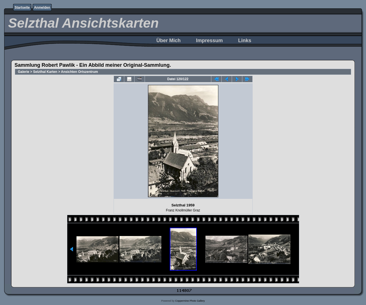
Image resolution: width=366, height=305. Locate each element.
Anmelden (42, 7)
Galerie (23, 72)
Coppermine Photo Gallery (190, 300)
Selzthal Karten (45, 72)
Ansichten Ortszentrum (79, 72)
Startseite (22, 7)
